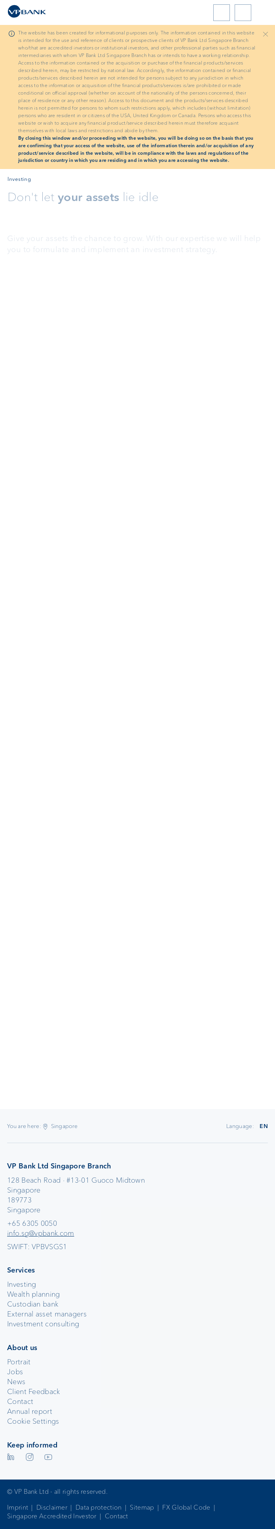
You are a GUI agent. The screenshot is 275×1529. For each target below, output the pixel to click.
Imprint (17, 1507)
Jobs (15, 1372)
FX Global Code (186, 1507)
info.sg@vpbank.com (40, 1233)
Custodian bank (32, 1304)
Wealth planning (33, 1294)
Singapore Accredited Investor (52, 1516)
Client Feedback (33, 1391)
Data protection (99, 1507)
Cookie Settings (33, 1421)
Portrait (18, 1362)
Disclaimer (51, 1507)
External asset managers (47, 1314)
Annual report (29, 1411)
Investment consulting (43, 1324)
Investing (21, 1284)
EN (264, 1126)
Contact (20, 1401)
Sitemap (142, 1507)
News (16, 1381)
